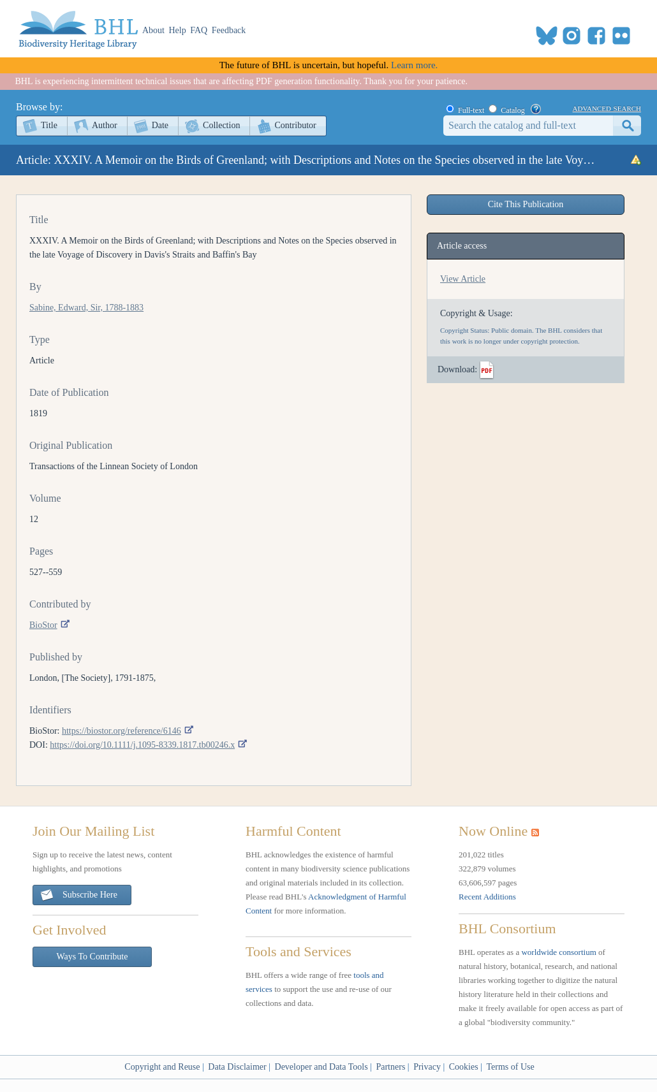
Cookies (463, 1067)
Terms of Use (510, 1067)
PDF (486, 370)
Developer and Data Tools (321, 1067)
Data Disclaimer (237, 1067)
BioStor (43, 625)
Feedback (229, 30)
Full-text (471, 110)
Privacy (427, 1067)
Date (160, 125)
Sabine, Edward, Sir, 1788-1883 (86, 307)
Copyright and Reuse (162, 1067)
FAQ (198, 30)
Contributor (295, 125)
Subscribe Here (78, 895)
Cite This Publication (526, 204)
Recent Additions (487, 896)
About (153, 30)
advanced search (607, 108)
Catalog (512, 110)
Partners (390, 1067)
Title (49, 125)
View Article (462, 279)
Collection (221, 125)
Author (104, 125)
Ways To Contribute (92, 956)
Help (177, 30)
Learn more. (414, 65)
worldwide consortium (558, 952)
